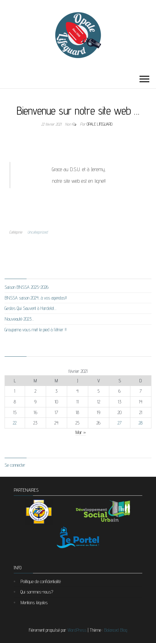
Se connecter (15, 465)
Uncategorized (37, 232)
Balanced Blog (115, 630)
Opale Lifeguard (99, 124)
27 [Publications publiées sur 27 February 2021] (120, 423)
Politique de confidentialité (40, 581)
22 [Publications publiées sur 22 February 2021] (14, 423)
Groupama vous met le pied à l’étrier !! (36, 330)
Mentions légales (34, 602)
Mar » (80, 432)
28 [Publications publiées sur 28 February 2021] (141, 423)
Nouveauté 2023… (19, 319)
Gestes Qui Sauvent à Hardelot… (30, 308)
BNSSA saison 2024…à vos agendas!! (36, 298)
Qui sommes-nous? (36, 592)
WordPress (76, 630)
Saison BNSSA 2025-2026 (27, 287)
